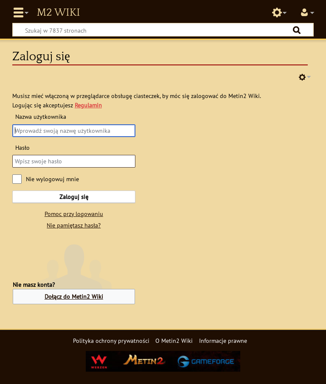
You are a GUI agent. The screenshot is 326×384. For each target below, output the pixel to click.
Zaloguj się (73, 197)
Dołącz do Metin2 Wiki (74, 296)
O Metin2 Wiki (174, 340)
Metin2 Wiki (58, 13)
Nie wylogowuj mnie (52, 179)
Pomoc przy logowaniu (74, 214)
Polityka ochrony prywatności (111, 340)
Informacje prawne (223, 340)
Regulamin (88, 105)
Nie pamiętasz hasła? (74, 225)
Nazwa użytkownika (40, 116)
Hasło (22, 147)
